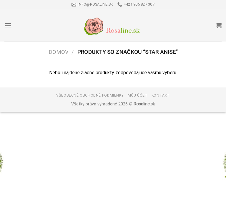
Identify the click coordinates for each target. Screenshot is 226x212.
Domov (59, 52)
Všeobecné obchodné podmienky (90, 95)
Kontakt (161, 95)
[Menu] (7, 25)
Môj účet (138, 95)
